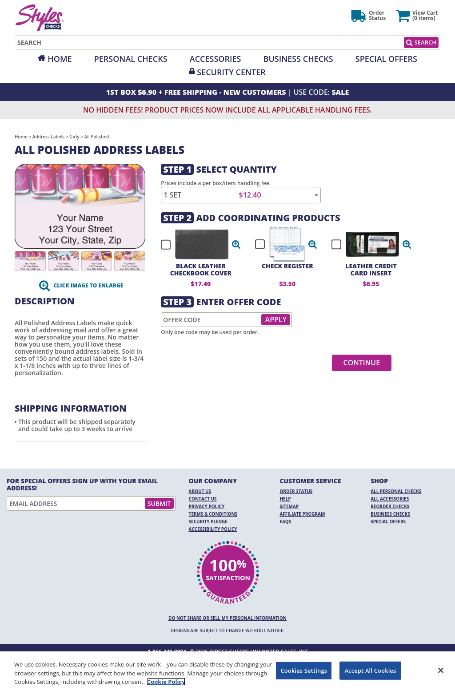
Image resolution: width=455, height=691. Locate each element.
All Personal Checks (396, 491)
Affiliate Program (302, 514)
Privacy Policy (207, 506)
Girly (74, 136)
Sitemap (289, 506)
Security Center (231, 72)
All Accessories (390, 498)
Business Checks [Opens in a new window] (298, 58)
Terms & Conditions (213, 514)
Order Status (295, 491)
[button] (236, 244)
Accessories (215, 58)
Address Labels (48, 136)
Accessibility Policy (213, 529)
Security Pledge (208, 521)
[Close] (441, 670)
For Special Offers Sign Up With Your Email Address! (82, 484)
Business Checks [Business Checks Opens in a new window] (390, 514)
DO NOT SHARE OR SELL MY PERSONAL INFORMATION (227, 618)
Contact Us (203, 498)
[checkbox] (197, 244)
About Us (200, 491)
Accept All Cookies (370, 670)
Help (285, 498)
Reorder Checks (390, 506)
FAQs (285, 521)
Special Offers (386, 58)
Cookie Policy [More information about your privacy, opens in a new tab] (166, 682)
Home (60, 58)
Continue (361, 363)
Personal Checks (131, 58)
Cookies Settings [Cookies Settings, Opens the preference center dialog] (303, 670)
